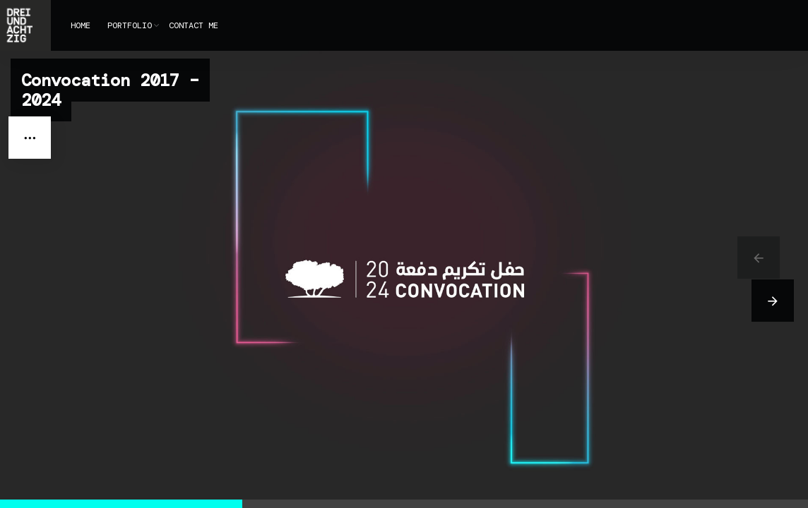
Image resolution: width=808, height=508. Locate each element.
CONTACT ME (193, 25)
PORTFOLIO (129, 25)
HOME (80, 25)
